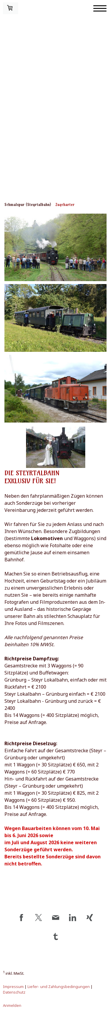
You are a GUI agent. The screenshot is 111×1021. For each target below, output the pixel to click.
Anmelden (12, 1005)
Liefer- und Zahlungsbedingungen (59, 986)
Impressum (13, 986)
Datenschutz (14, 992)
